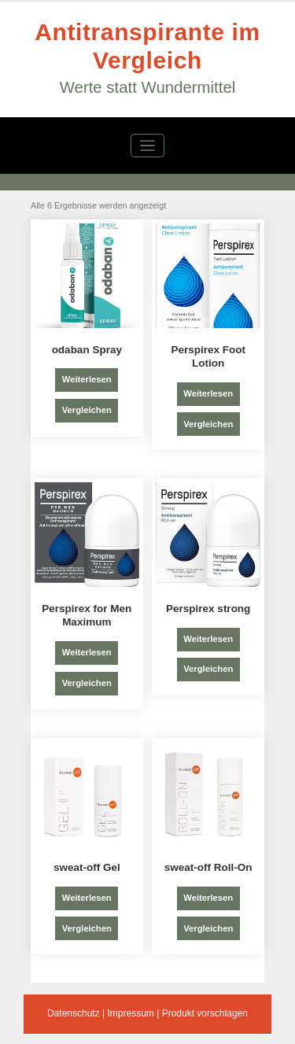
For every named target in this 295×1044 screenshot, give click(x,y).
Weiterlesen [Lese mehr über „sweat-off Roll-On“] (208, 897)
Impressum (130, 1013)
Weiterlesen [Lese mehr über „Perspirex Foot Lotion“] (208, 393)
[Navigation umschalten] (147, 146)
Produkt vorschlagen (205, 1013)
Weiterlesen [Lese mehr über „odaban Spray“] (87, 379)
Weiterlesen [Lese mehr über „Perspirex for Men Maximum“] (87, 652)
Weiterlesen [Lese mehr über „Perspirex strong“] (208, 639)
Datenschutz (73, 1013)
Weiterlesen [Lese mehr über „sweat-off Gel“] (87, 897)
